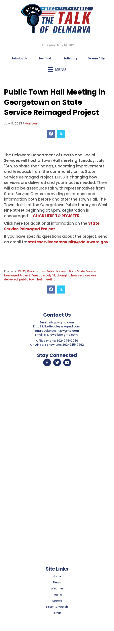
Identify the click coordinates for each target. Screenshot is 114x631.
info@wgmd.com (62, 322)
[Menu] (57, 69)
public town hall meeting (37, 279)
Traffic (57, 595)
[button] (47, 363)
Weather (57, 588)
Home (57, 576)
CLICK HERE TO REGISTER (56, 216)
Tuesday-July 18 (43, 275)
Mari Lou (31, 123)
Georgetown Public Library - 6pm (51, 271)
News (57, 582)
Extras (57, 613)
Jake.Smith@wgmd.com (62, 331)
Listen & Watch (57, 607)
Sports (57, 601)
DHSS (22, 271)
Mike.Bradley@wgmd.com (61, 326)
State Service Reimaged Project (52, 226)
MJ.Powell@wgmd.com (61, 335)
